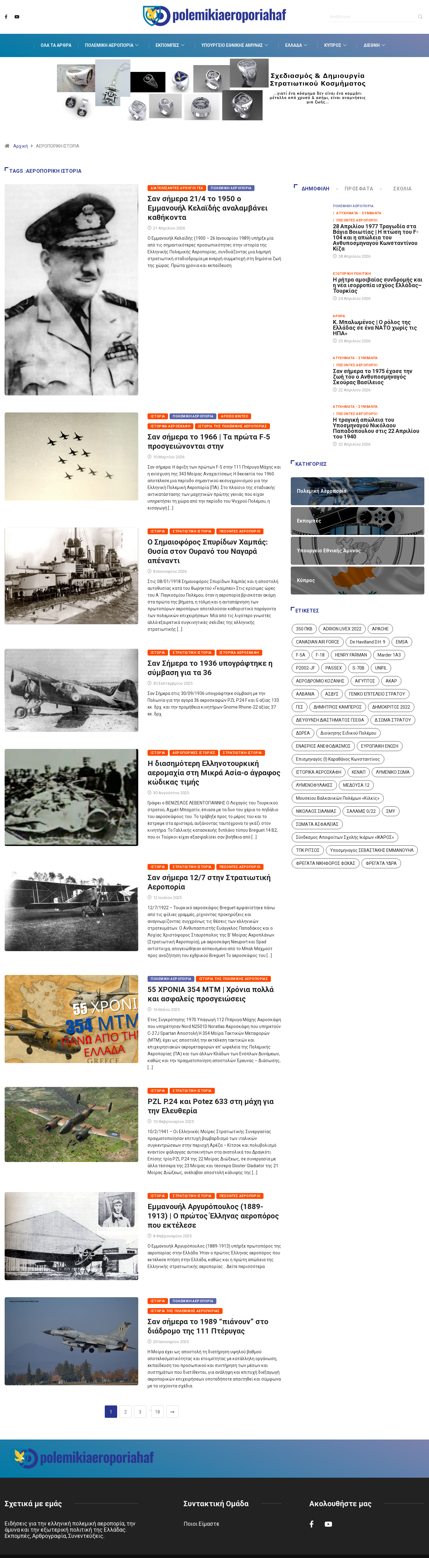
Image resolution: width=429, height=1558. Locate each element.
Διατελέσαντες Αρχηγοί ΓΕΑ (177, 188)
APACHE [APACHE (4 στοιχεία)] (380, 628)
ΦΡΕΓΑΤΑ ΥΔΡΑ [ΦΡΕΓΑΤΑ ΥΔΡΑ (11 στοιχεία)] (381, 863)
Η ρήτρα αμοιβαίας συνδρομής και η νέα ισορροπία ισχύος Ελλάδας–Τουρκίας (377, 285)
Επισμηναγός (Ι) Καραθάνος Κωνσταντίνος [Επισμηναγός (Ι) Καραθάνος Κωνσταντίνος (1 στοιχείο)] (338, 759)
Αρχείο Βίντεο (234, 416)
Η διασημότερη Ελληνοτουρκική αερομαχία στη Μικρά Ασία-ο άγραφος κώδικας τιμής (214, 772)
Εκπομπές (171, 45)
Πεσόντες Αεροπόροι (239, 531)
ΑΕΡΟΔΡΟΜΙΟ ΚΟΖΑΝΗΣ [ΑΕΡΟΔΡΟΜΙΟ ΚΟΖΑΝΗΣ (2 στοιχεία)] (320, 681)
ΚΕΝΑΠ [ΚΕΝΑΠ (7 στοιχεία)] (358, 772)
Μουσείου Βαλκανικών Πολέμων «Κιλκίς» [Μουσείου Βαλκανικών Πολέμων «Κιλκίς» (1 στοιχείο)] (337, 798)
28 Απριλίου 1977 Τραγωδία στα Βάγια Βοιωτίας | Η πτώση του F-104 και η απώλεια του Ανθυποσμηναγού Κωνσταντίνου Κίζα (375, 237)
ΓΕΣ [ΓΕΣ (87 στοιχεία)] (299, 707)
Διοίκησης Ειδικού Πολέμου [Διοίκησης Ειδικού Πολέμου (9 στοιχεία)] (348, 733)
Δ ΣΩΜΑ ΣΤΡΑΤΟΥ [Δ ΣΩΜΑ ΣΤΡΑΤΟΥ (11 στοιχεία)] (393, 720)
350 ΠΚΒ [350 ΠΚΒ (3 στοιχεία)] (304, 628)
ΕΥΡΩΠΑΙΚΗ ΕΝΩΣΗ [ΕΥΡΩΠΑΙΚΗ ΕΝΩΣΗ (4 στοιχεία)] (379, 746)
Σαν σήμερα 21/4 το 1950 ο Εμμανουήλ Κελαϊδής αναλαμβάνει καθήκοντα (208, 208)
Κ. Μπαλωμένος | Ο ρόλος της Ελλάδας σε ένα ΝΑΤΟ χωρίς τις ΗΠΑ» (375, 327)
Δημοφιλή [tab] (312, 189)
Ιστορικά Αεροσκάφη (170, 426)
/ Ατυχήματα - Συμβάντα (357, 213)
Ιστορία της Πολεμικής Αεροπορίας (232, 426)
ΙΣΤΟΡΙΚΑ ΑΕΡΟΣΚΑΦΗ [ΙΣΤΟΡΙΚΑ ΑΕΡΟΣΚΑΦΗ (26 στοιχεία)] (318, 772)
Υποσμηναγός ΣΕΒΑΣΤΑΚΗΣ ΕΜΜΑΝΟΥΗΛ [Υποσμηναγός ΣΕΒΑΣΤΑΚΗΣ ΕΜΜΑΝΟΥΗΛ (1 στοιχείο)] (372, 850)
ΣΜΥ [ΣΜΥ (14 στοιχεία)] (390, 811)
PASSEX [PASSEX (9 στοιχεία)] (333, 667)
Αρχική (20, 146)
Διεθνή (375, 45)
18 (157, 1411)
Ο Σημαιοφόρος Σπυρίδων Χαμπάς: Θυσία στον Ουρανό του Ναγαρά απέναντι (208, 551)
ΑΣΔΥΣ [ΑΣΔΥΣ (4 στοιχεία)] (331, 694)
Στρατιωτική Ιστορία (192, 531)
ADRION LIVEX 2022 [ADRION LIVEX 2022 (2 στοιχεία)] (342, 628)
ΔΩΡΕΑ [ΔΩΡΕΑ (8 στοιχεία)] (303, 733)
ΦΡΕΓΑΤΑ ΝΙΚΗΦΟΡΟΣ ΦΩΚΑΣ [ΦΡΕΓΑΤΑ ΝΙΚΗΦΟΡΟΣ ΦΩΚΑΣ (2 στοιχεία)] (325, 863)
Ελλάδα (297, 45)
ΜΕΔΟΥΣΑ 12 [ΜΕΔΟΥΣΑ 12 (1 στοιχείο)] (356, 785)
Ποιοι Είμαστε (201, 1523)
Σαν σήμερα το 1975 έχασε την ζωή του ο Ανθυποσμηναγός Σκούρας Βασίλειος (372, 376)
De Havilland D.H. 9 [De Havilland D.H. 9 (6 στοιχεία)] (367, 641)
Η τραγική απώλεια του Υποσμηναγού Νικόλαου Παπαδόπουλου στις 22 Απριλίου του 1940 (376, 428)
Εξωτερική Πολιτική (352, 274)
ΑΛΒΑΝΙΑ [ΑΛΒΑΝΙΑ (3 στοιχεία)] (305, 694)
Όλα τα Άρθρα (56, 45)
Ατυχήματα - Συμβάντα (355, 358)
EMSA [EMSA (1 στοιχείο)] (402, 641)
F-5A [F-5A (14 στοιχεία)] (300, 654)
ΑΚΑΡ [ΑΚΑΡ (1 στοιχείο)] (391, 681)
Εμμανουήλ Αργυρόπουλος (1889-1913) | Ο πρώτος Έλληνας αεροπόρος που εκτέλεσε (213, 1216)
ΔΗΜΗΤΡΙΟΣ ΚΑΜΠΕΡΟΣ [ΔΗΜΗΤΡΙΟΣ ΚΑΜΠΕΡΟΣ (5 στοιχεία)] (338, 707)
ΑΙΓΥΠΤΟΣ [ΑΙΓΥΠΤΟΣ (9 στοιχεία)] (365, 681)
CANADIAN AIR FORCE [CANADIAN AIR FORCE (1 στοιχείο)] (317, 641)
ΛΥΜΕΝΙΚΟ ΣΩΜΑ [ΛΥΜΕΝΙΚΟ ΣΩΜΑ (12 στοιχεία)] (393, 772)
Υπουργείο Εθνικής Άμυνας (235, 45)
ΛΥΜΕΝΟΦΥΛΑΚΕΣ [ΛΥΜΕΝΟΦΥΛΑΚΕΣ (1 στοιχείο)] (314, 785)
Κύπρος (336, 45)
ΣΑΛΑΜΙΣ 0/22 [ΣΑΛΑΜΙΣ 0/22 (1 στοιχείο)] (361, 811)
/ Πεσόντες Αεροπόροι (355, 220)
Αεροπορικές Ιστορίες (194, 753)
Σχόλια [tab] (396, 189)
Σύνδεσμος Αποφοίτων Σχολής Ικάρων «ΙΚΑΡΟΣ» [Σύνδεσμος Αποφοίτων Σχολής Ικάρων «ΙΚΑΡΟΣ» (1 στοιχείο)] (345, 837)
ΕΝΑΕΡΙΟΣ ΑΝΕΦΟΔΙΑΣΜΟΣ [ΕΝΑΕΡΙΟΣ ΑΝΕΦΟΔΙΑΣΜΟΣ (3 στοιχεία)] (323, 746)
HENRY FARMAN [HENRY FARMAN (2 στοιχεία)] (351, 654)
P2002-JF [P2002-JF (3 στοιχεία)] (305, 667)
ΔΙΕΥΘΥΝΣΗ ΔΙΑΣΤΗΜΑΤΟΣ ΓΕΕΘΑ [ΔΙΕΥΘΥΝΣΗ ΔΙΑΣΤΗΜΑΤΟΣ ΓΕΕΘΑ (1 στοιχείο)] (330, 720)
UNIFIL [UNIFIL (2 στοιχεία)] (381, 667)
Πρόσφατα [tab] (355, 189)
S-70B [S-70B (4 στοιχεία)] (358, 667)
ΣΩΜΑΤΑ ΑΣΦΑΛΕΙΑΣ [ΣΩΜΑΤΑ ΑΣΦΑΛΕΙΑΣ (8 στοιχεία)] (317, 824)
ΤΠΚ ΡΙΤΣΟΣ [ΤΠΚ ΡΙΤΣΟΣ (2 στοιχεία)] (308, 850)
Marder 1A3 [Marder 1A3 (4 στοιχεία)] (389, 654)
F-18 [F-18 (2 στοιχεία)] (320, 654)
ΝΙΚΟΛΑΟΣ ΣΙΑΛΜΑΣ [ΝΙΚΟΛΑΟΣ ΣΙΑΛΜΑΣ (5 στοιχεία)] (316, 811)
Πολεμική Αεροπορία (112, 45)
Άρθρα (339, 316)
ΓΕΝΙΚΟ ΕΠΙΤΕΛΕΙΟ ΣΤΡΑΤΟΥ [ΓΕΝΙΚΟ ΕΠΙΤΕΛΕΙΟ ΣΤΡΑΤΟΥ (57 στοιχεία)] (377, 694)
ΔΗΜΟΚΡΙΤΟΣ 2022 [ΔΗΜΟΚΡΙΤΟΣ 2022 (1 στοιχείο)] (391, 707)
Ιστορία (158, 416)
